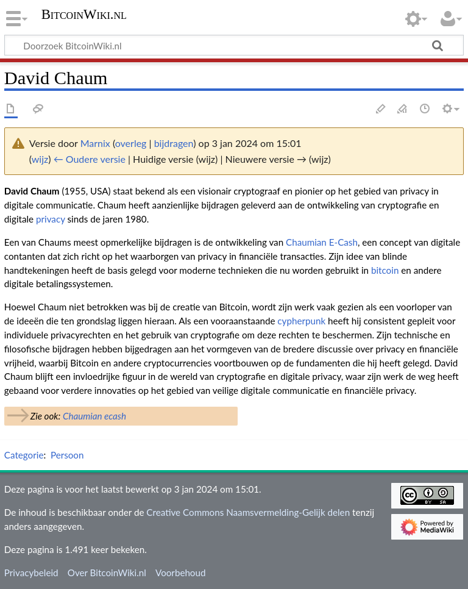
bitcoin (385, 270)
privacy (50, 218)
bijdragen (174, 143)
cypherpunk (301, 320)
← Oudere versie (90, 159)
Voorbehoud (180, 572)
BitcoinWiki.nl (84, 14)
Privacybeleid (31, 572)
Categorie (24, 454)
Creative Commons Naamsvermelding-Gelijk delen (248, 512)
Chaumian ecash (94, 415)
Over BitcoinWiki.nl (107, 572)
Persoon (67, 454)
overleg (131, 143)
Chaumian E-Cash (322, 242)
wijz (40, 159)
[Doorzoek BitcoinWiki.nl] (234, 45)
